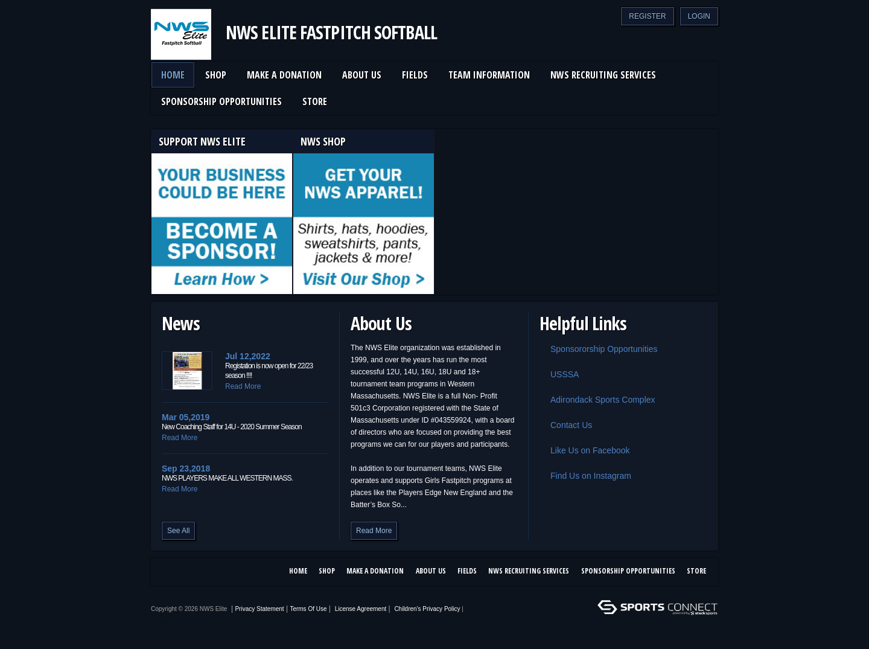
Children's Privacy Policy (427, 609)
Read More (243, 386)
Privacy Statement (259, 609)
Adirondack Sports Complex (597, 399)
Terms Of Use (308, 609)
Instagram (190, 572)
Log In (165, 621)
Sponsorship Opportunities (628, 571)
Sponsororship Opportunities (598, 349)
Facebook (167, 572)
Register (647, 16)
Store (696, 571)
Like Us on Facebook (585, 450)
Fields (467, 571)
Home (298, 571)
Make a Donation (375, 571)
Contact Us (566, 425)
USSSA (559, 374)
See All (178, 530)
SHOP (327, 571)
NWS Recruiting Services (528, 571)
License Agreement (361, 609)
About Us (431, 571)
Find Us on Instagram (585, 476)
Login (699, 16)
